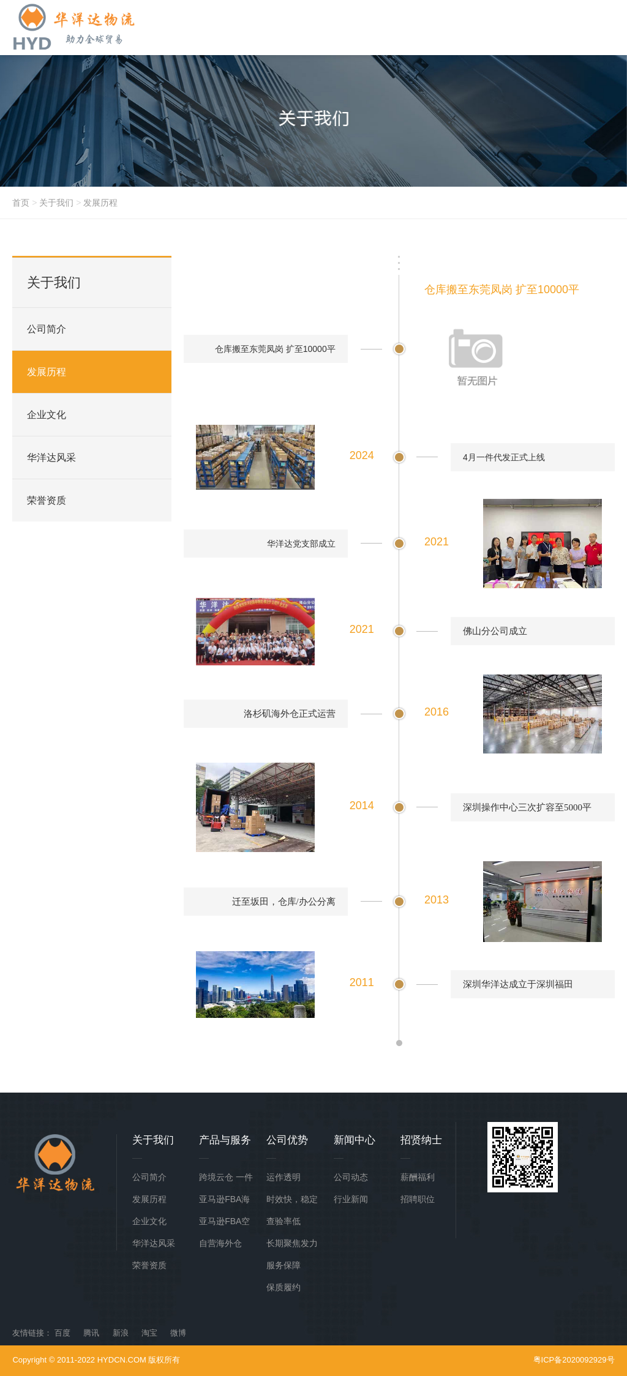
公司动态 (351, 1177)
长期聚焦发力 (292, 1243)
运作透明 (283, 1177)
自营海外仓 (220, 1243)
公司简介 (46, 329)
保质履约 (283, 1287)
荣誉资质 (46, 500)
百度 (62, 1332)
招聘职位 (417, 1199)
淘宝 (149, 1332)
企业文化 (46, 414)
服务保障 (283, 1265)
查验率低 (283, 1221)
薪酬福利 (417, 1177)
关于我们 (56, 203)
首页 (20, 203)
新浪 (121, 1332)
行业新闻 (351, 1199)
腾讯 (91, 1332)
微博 (178, 1332)
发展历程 (100, 203)
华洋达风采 (51, 457)
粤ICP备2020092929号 (574, 1359)
